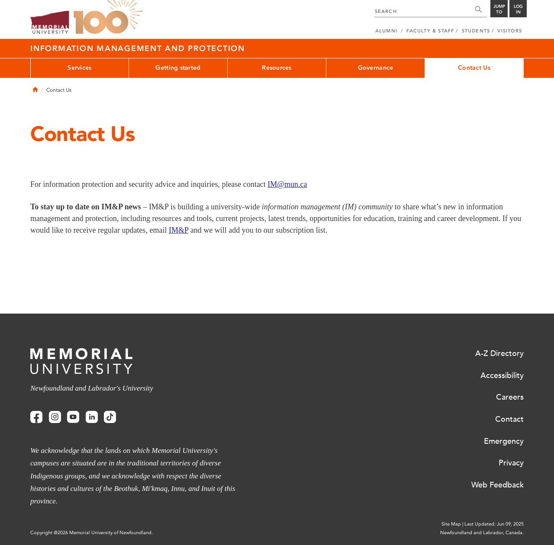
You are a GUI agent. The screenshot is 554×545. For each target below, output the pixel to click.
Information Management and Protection (137, 48)
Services (79, 67)
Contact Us (474, 67)
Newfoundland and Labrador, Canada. (482, 532)
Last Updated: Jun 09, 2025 (494, 524)
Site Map (451, 524)
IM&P (178, 230)
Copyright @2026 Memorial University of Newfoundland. (91, 532)
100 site (108, 17)
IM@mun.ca (287, 184)
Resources (277, 67)
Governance (375, 67)
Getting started (177, 67)
